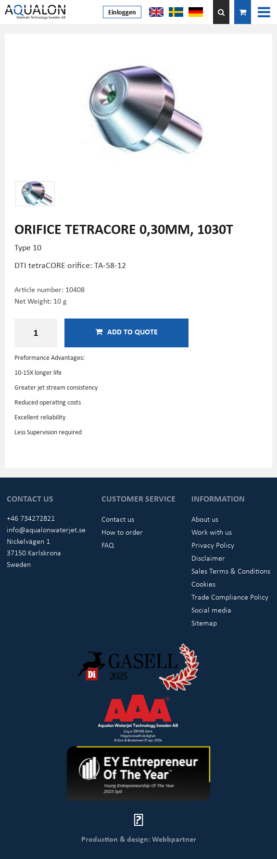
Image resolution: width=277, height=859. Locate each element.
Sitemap (204, 622)
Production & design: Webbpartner (138, 839)
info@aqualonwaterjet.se (46, 529)
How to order (122, 532)
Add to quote (126, 331)
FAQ (107, 545)
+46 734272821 (31, 518)
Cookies (203, 583)
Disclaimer (208, 557)
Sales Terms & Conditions (230, 570)
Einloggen (122, 11)
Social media (211, 609)
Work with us (211, 532)
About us (204, 519)
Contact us (117, 519)
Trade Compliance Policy (229, 596)
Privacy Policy (212, 545)
